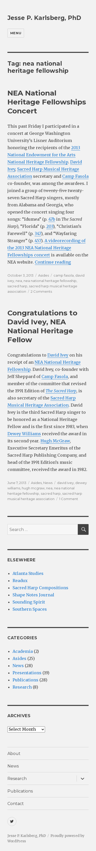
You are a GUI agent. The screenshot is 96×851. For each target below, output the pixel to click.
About (13, 753)
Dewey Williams (24, 433)
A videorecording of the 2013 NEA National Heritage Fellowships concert (46, 247)
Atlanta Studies (28, 573)
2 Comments (41, 291)
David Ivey (57, 355)
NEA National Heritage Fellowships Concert (46, 102)
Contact (15, 803)
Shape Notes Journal (33, 594)
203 (49, 226)
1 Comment (68, 499)
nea (19, 281)
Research (22, 687)
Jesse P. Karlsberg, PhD (44, 17)
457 (38, 240)
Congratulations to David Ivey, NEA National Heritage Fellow (42, 326)
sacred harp (17, 286)
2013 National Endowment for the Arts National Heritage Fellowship (43, 154)
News (47, 483)
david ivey (65, 483)
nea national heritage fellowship (50, 281)
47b (51, 219)
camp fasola (64, 275)
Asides (43, 275)
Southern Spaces (30, 609)
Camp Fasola (75, 176)
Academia (23, 651)
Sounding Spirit (29, 602)
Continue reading (53, 262)
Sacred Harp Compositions (40, 587)
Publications (25, 679)
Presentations (27, 672)
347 (38, 233)
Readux (20, 580)
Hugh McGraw (55, 440)
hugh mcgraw (33, 488)
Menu (15, 33)
